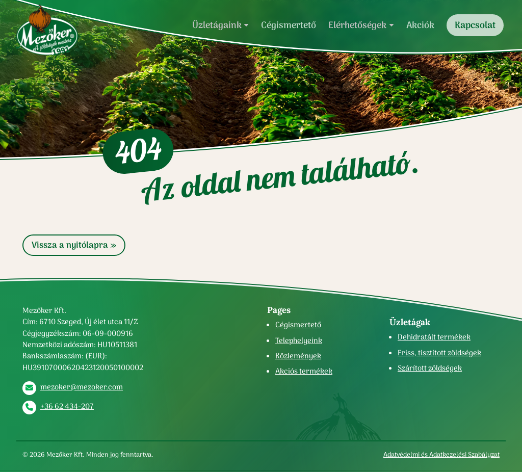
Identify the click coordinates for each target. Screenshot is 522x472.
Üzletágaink (217, 25)
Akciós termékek (303, 371)
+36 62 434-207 (67, 406)
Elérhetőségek (357, 25)
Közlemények (298, 355)
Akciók (420, 25)
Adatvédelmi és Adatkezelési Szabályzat (441, 454)
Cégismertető (288, 25)
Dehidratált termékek (434, 337)
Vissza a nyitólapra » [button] (74, 245)
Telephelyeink (298, 340)
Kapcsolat (475, 25)
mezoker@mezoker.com (81, 386)
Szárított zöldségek (430, 368)
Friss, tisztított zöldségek (439, 352)
